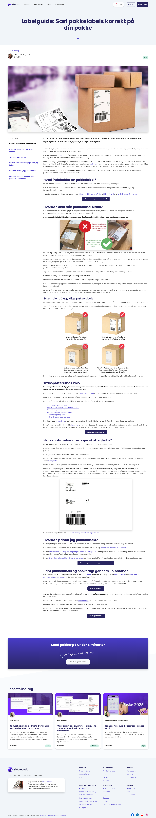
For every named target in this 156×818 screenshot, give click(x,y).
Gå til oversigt (13, 51)
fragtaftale (60, 421)
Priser (49, 4)
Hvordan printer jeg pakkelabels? (22, 171)
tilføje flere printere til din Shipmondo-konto (66, 558)
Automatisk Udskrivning (88, 801)
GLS (104, 194)
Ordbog (106, 798)
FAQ (104, 774)
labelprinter (52, 461)
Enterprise (131, 788)
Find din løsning (95, 588)
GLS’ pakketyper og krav (56, 415)
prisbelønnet (47, 782)
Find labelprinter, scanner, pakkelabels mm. (95, 563)
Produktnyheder (109, 771)
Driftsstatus (131, 777)
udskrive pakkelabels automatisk (113, 548)
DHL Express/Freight (94, 194)
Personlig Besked (85, 804)
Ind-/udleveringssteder (112, 804)
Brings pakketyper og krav (57, 405)
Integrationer (84, 774)
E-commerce (132, 795)
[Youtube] (142, 814)
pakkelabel (62, 155)
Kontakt (130, 774)
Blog (104, 795)
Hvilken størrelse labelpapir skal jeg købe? (23, 164)
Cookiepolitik (61, 815)
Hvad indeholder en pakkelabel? (22, 144)
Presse (105, 801)
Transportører (84, 771)
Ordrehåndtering (85, 798)
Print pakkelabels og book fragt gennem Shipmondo (22, 177)
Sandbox (106, 792)
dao (85, 194)
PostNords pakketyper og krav (58, 417)
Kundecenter (83, 600)
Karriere (106, 780)
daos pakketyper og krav (56, 410)
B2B (128, 792)
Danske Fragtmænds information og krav (63, 407)
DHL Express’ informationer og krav (60, 412)
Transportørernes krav (18, 157)
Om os (105, 777)
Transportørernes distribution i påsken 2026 (124, 727)
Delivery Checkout (86, 795)
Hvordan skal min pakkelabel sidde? (21, 150)
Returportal (83, 807)
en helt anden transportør (128, 194)
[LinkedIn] (137, 814)
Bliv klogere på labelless (95, 432)
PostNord (110, 194)
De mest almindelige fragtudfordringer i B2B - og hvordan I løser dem (30, 727)
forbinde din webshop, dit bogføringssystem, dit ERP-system (72, 552)
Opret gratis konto (95, 616)
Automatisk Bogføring (87, 792)
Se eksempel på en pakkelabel (96, 199)
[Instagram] (146, 814)
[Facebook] (132, 814)
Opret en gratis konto (78, 662)
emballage (94, 164)
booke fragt (86, 575)
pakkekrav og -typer (86, 393)
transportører (119, 575)
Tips (145, 57)
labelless (74, 425)
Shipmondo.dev (109, 788)
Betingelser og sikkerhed (48, 815)
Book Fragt (83, 788)
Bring (81, 194)
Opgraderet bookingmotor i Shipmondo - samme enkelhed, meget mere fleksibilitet (77, 728)
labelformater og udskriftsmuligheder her (83, 533)
